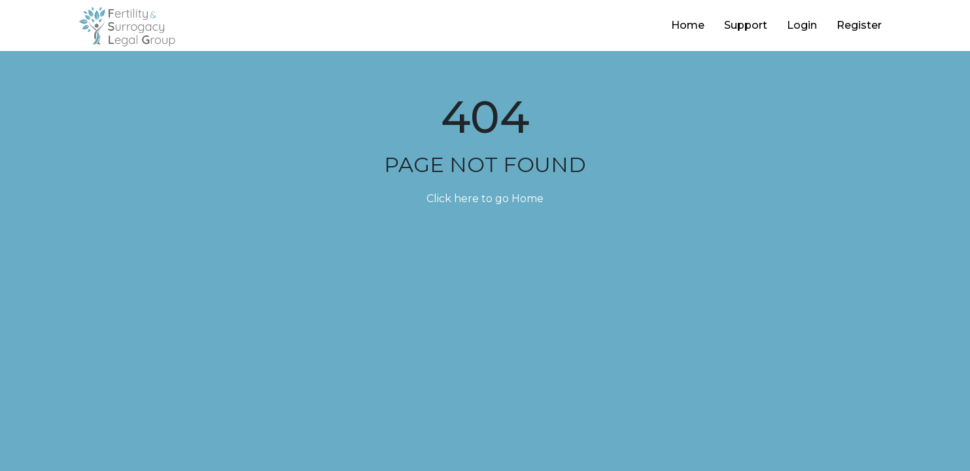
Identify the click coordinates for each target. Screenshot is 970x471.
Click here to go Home (485, 198)
